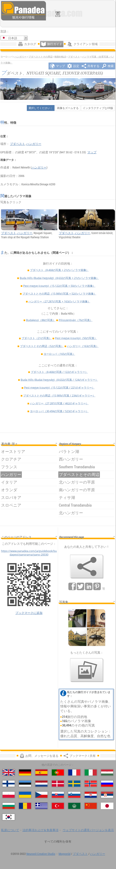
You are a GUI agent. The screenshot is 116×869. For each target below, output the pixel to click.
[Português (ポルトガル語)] (58, 772)
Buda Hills (60, 56)
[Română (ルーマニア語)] (25, 806)
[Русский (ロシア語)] (107, 783)
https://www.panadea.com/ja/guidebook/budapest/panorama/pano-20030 (29, 552)
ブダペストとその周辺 (40, 56)
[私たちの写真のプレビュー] (86, 670)
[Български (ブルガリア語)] (8, 806)
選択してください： (40, 108)
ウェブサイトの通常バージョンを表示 (88, 830)
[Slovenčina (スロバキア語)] (58, 794)
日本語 (12, 38)
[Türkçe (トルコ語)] (58, 806)
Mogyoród (65, 854)
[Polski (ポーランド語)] (8, 794)
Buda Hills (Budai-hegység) (59, 278)
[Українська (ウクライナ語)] (25, 794)
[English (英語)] (8, 772)
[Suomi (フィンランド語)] (8, 783)
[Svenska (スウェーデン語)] (74, 783)
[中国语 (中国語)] (90, 806)
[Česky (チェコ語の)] (41, 794)
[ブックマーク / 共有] (86, 566)
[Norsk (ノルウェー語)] (90, 783)
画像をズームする (68, 108)
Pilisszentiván (75, 320)
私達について (10, 830)
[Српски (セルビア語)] (107, 794)
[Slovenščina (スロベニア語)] (74, 794)
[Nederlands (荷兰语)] (41, 783)
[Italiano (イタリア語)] (90, 772)
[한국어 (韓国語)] (8, 817)
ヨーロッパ (59, 354)
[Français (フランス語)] (74, 772)
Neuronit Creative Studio (40, 854)
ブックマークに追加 (28, 613)
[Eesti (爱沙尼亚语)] (25, 783)
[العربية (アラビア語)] (74, 806)
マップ (91, 152)
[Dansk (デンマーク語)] (58, 783)
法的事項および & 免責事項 (40, 830)
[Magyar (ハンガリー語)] (107, 772)
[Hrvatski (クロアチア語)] (90, 794)
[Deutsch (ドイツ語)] (25, 772)
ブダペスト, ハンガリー (16, 233)
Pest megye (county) (59, 286)
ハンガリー (20, 56)
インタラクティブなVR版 (98, 108)
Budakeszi (40, 320)
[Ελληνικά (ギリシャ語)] (41, 806)
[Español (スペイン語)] (41, 772)
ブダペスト (74, 56)
